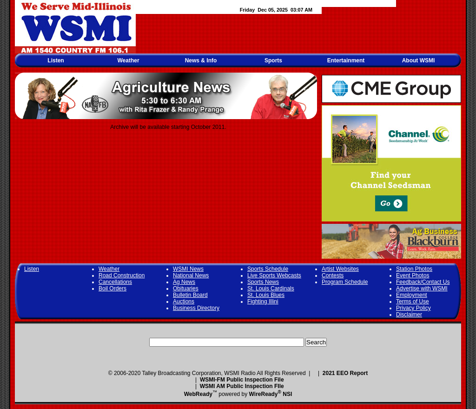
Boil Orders (112, 288)
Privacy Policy (413, 308)
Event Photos (412, 275)
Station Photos (414, 269)
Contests (333, 275)
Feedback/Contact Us (423, 282)
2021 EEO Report (345, 373)
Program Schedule (345, 282)
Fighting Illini (262, 301)
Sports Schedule (267, 269)
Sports (273, 60)
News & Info (201, 60)
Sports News (263, 282)
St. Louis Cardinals (270, 288)
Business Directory (196, 308)
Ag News (184, 282)
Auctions (183, 301)
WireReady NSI (270, 394)
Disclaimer (409, 314)
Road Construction (122, 275)
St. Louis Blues (265, 295)
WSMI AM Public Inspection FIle (242, 386)
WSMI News (188, 269)
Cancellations (115, 282)
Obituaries (185, 288)
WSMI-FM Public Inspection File (242, 379)
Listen (55, 60)
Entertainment (346, 60)
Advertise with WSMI (422, 288)
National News (191, 275)
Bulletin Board (190, 295)
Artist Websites (340, 269)
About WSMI (418, 60)
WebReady (198, 394)
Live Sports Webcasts (274, 275)
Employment (411, 295)
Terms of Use (412, 301)
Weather (128, 60)
